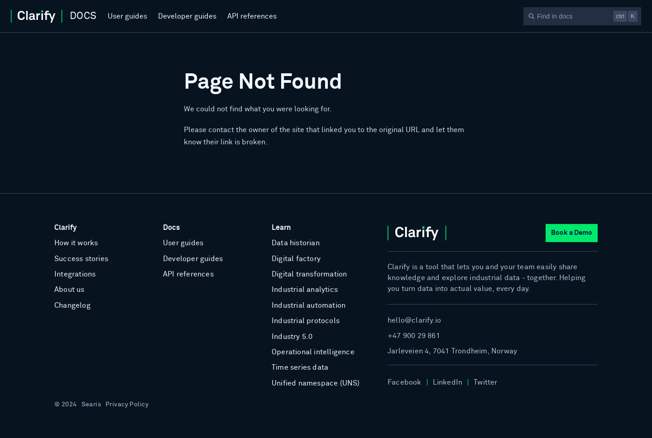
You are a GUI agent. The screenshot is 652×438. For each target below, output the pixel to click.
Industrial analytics (305, 289)
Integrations (75, 274)
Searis (91, 404)
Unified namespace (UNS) (316, 383)
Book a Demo (571, 232)
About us (69, 289)
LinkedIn (448, 382)
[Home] (54, 16)
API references (252, 16)
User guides (127, 16)
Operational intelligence (313, 352)
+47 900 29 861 (414, 335)
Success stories (81, 258)
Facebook (405, 382)
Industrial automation (308, 305)
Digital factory (296, 258)
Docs (171, 227)
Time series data (300, 367)
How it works (76, 243)
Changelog (72, 305)
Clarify (65, 227)
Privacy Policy (127, 404)
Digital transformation (309, 274)
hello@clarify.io (414, 320)
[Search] (582, 16)
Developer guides (187, 16)
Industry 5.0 (292, 336)
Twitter (485, 382)
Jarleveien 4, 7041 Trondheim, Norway (452, 351)
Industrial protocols (306, 320)
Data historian (296, 243)
